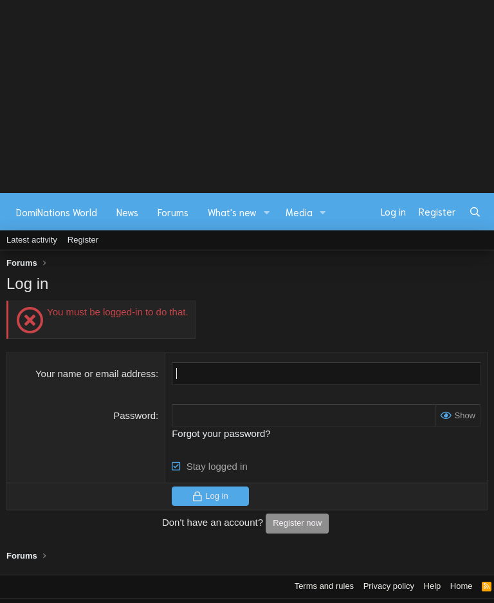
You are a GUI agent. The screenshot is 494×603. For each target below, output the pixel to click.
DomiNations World (56, 211)
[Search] (475, 211)
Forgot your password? (221, 433)
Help (432, 586)
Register (83, 240)
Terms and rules (324, 586)
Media (299, 211)
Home (461, 586)
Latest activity (31, 240)
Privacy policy (388, 586)
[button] (267, 212)
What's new (232, 211)
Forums (173, 211)
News (127, 211)
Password (134, 415)
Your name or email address (95, 373)
